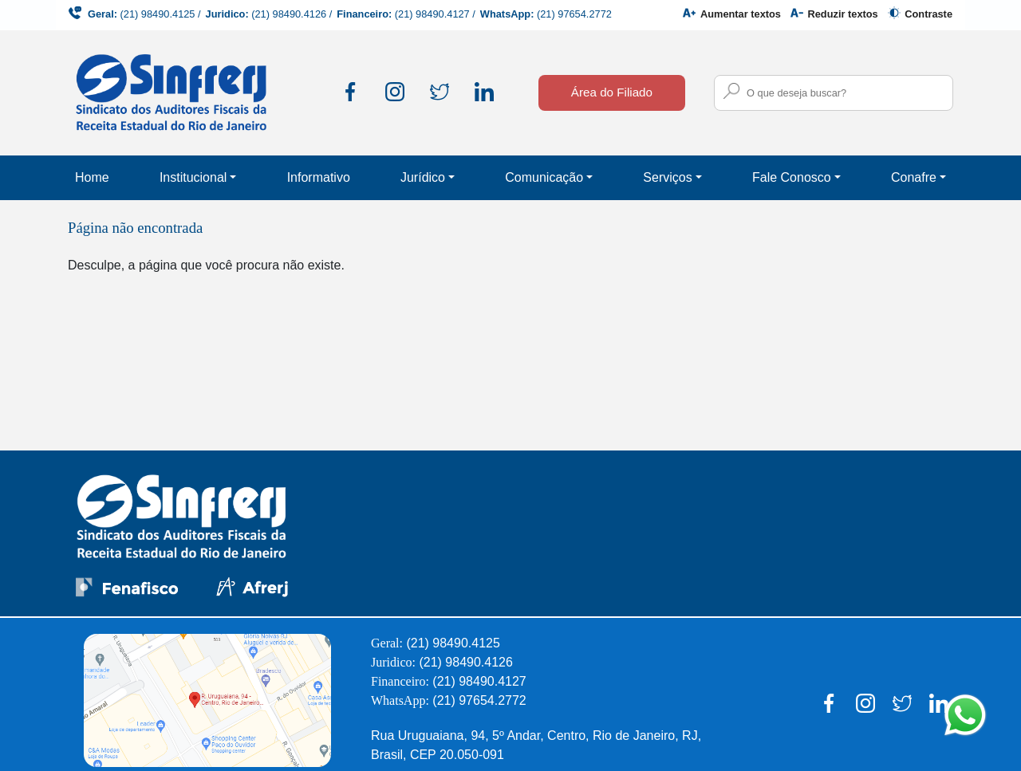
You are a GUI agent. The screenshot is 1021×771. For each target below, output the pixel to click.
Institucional (193, 177)
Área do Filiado (611, 92)
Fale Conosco (791, 177)
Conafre (913, 177)
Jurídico (422, 177)
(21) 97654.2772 (574, 14)
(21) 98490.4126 (288, 14)
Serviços (667, 177)
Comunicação (544, 177)
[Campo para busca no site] (833, 93)
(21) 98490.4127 (432, 14)
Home (92, 177)
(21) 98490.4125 (157, 14)
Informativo (318, 177)
